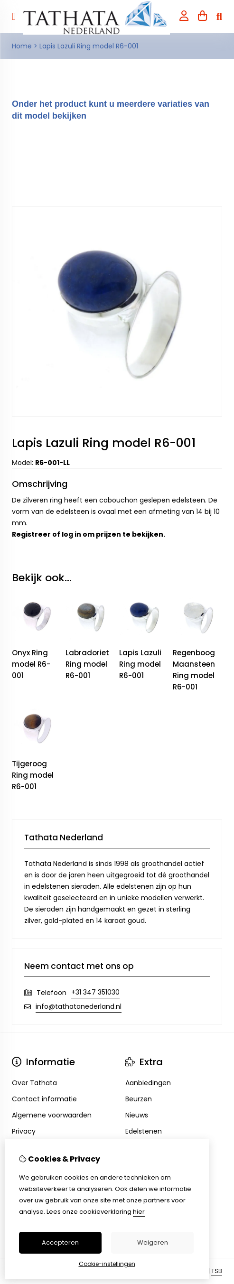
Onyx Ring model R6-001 (31, 664)
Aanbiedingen (148, 1083)
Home (22, 46)
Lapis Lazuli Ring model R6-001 (88, 46)
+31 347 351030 (95, 992)
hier (139, 1211)
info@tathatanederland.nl (79, 1006)
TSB (216, 1271)
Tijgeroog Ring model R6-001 (33, 775)
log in (71, 534)
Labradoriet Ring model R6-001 (87, 664)
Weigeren (152, 1242)
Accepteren (60, 1242)
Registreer (31, 534)
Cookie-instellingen (107, 1264)
